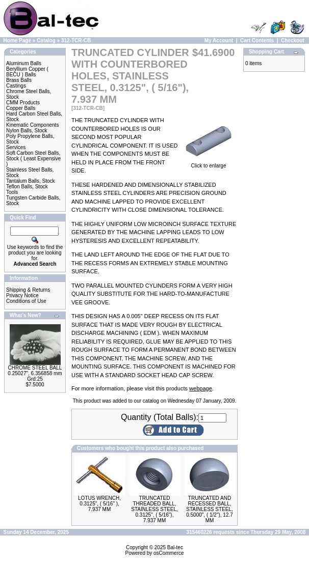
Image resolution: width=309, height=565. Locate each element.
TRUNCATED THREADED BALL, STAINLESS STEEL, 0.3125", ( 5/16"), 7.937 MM (154, 509)
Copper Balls (20, 108)
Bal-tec (175, 547)
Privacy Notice (22, 295)
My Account (218, 40)
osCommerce (168, 553)
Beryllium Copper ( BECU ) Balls (27, 71)
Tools (12, 192)
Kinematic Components (32, 125)
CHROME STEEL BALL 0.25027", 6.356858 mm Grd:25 (35, 373)
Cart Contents (257, 40)
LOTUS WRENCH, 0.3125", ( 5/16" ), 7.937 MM (99, 503)
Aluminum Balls (23, 63)
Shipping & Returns (28, 290)
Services (15, 147)
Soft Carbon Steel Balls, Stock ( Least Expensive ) (33, 158)
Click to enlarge (208, 163)
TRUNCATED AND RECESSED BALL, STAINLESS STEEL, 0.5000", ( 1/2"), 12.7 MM (209, 509)
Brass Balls (19, 80)
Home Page (17, 40)
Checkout (292, 40)
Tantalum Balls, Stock (30, 181)
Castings (16, 86)
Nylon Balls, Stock (26, 130)
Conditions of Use (26, 301)
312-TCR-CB (76, 40)
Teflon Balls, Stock (27, 186)
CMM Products (23, 102)
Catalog (46, 40)
